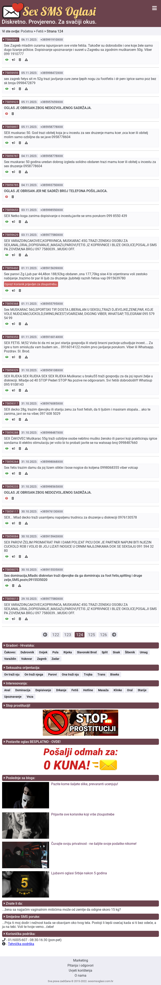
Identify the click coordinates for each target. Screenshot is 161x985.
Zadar (55, 658)
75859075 (11, 569)
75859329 (11, 370)
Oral (130, 690)
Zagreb (42, 658)
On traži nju (11, 674)
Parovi (52, 674)
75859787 (11, 156)
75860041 (11, 39)
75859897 (11, 126)
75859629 (11, 234)
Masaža (103, 690)
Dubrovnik (27, 652)
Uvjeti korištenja (80, 970)
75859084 (11, 536)
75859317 (11, 403)
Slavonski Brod (87, 652)
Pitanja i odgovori (80, 965)
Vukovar (26, 658)
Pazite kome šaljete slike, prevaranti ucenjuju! (84, 784)
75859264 (11, 461)
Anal (7, 690)
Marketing (80, 960)
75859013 (11, 598)
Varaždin (10, 658)
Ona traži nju (70, 674)
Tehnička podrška (21, 944)
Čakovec (10, 652)
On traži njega (34, 674)
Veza (30, 696)
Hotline (88, 690)
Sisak (116, 652)
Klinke (118, 690)
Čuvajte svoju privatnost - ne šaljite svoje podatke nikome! (93, 844)
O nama (80, 975)
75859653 (11, 210)
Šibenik (130, 652)
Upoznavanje (13, 696)
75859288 (11, 432)
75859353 (11, 337)
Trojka (88, 674)
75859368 (11, 303)
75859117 (11, 511)
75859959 (11, 72)
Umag (144, 652)
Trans (101, 674)
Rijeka (68, 652)
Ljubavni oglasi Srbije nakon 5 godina (79, 873)
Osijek (43, 652)
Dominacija (22, 690)
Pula (55, 652)
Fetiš (39, 31)
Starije (142, 690)
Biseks (114, 674)
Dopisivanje (43, 690)
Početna (27, 31)
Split (105, 652)
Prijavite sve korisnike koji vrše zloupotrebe (82, 814)
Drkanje (61, 690)
